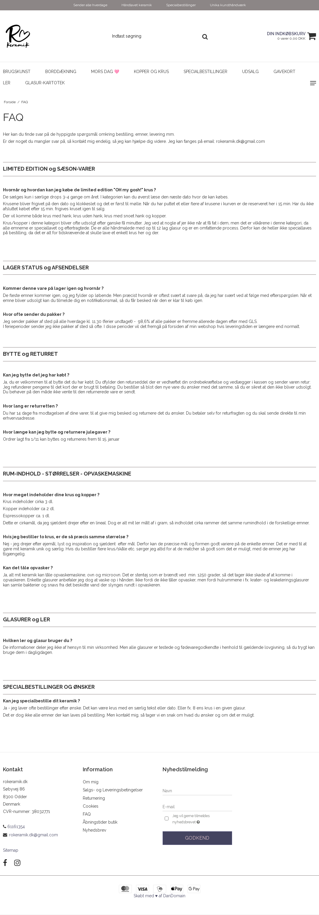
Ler (6, 82)
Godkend (197, 838)
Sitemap (10, 850)
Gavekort (284, 71)
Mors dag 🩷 (105, 71)
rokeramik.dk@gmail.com (33, 834)
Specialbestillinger (205, 71)
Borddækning (60, 71)
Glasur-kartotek (45, 82)
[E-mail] (197, 806)
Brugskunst (16, 71)
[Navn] (197, 790)
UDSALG (250, 71)
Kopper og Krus (151, 71)
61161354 (14, 826)
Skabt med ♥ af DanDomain (159, 895)
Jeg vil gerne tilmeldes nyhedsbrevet (200, 819)
